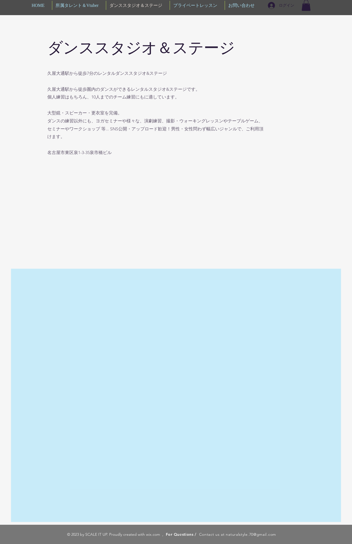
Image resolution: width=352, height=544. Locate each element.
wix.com (153, 534)
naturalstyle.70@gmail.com (251, 534)
